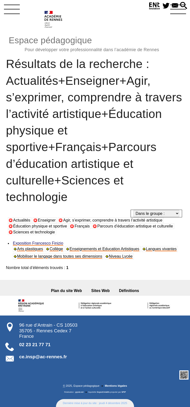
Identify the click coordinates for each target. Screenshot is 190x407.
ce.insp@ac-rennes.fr (43, 356)
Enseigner (47, 220)
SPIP (123, 392)
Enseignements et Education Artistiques (104, 249)
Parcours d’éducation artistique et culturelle (135, 226)
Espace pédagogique (84, 43)
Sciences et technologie (34, 232)
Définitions (129, 291)
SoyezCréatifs (103, 392)
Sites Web (100, 291)
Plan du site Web (66, 291)
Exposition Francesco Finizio (38, 243)
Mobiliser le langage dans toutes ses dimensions (59, 256)
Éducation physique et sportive (40, 226)
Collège (56, 249)
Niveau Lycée (121, 256)
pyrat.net (79, 392)
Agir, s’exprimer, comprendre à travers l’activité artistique (112, 220)
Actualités (21, 220)
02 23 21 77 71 (35, 344)
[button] (183, 6)
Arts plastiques (30, 249)
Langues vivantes (161, 249)
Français (82, 226)
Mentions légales (116, 385)
